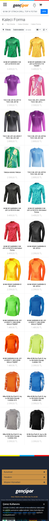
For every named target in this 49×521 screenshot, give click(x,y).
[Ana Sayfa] (3, 24)
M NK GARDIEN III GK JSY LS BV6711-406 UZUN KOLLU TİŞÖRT (36, 322)
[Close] (44, 504)
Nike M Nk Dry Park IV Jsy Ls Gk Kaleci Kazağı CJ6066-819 (12, 398)
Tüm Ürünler (11, 24)
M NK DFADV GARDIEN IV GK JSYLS (36, 247)
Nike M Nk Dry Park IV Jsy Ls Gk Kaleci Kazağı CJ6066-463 (36, 398)
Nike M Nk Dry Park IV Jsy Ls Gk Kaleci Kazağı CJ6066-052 (12, 436)
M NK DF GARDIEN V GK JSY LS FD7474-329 (12, 63)
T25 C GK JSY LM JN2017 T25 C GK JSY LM (12, 137)
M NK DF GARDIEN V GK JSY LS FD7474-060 (12, 209)
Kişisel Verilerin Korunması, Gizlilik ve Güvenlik (19, 513)
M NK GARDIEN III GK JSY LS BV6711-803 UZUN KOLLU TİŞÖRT (12, 360)
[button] (18, 30)
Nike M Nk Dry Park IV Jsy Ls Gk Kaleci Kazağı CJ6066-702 (36, 360)
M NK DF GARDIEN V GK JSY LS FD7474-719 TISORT (36, 64)
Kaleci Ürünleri (23, 24)
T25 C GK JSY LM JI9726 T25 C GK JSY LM (37, 137)
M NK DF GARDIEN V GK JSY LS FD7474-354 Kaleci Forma (36, 210)
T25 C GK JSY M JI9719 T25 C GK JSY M (12, 101)
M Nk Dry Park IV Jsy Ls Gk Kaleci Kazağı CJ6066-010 (36, 435)
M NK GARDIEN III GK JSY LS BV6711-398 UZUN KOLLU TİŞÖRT (12, 322)
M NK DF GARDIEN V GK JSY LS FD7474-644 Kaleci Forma (12, 248)
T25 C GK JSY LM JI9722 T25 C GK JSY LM (37, 173)
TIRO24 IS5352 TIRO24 (12, 172)
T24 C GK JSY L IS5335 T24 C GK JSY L (36, 101)
